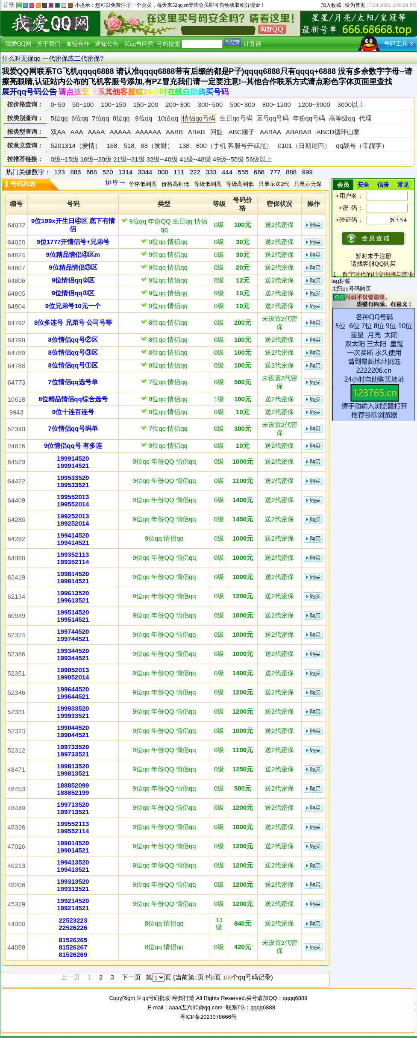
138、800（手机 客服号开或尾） (226, 145)
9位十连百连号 (73, 411)
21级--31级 (128, 159)
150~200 (146, 104)
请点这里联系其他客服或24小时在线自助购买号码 (144, 92)
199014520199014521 (73, 846)
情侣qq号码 (198, 118)
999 (307, 172)
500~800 (242, 104)
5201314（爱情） (76, 145)
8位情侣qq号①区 (73, 365)
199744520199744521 (73, 635)
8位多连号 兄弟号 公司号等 (73, 322)
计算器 (252, 44)
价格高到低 (175, 184)
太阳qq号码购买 (351, 288)
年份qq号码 (309, 118)
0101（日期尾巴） (304, 145)
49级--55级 (228, 159)
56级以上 (259, 159)
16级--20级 (96, 159)
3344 (145, 172)
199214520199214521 (73, 904)
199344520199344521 (73, 654)
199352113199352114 (73, 558)
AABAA (270, 131)
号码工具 (396, 44)
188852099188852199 (73, 789)
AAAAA (119, 131)
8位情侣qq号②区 (73, 339)
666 (259, 172)
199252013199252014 (73, 519)
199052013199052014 (73, 673)
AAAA (96, 131)
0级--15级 (65, 159)
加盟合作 (78, 44)
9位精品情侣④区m (73, 254)
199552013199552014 (73, 500)
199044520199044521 (73, 731)
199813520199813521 (73, 769)
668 (91, 172)
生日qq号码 (236, 118)
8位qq (121, 118)
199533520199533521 (73, 481)
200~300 (178, 104)
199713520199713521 (73, 808)
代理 (365, 118)
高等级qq (342, 118)
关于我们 (49, 44)
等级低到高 (208, 184)
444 (227, 172)
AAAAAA (148, 131)
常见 (403, 184)
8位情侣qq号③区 (73, 352)
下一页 (131, 977)
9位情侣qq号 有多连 (73, 445)
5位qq (59, 118)
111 (178, 172)
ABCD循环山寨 (338, 131)
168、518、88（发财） (139, 145)
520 (107, 172)
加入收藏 (331, 5)
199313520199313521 (73, 885)
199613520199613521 (73, 596)
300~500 (210, 104)
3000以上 (351, 104)
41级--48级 (195, 159)
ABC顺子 (242, 131)
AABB (174, 131)
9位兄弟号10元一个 (73, 305)
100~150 (113, 104)
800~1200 (276, 104)
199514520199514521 (73, 616)
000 (163, 172)
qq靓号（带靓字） (362, 145)
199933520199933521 (73, 712)
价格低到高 (143, 184)
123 (59, 172)
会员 (343, 184)
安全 (363, 184)
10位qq (168, 118)
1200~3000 (314, 104)
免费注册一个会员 (131, 5)
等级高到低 (240, 184)
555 (243, 172)
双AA (58, 131)
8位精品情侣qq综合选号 (73, 399)
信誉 (383, 184)
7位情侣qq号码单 (73, 428)
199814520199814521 (73, 577)
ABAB (196, 131)
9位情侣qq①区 (73, 293)
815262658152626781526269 (73, 947)
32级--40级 (162, 159)
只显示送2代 (273, 184)
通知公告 (107, 44)
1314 (125, 172)
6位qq (79, 118)
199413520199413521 (73, 866)
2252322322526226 (73, 924)
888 (291, 172)
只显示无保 (308, 184)
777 (275, 172)
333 (211, 172)
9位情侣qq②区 (73, 280)
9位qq (143, 118)
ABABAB (298, 131)
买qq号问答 (139, 44)
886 (75, 172)
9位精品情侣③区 (73, 267)
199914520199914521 (73, 462)
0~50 (58, 104)
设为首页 (355, 5)
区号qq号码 (272, 118)
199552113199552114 (73, 827)
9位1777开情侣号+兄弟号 (73, 241)
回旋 (216, 131)
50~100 (83, 104)
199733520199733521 (73, 750)
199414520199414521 (73, 539)
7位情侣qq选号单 (73, 381)
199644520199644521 (73, 692)
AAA (76, 131)
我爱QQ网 (18, 44)
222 (195, 172)
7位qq (100, 118)
